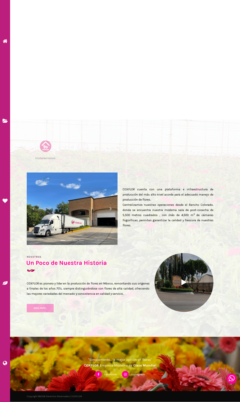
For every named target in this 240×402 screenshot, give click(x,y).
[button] (33, 209)
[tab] (45, 154)
